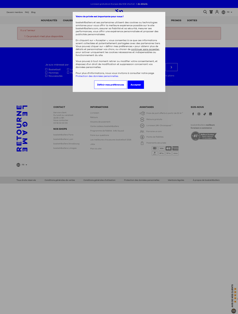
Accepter (136, 84)
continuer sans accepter (145, 49)
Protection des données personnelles (97, 76)
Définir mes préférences (110, 84)
